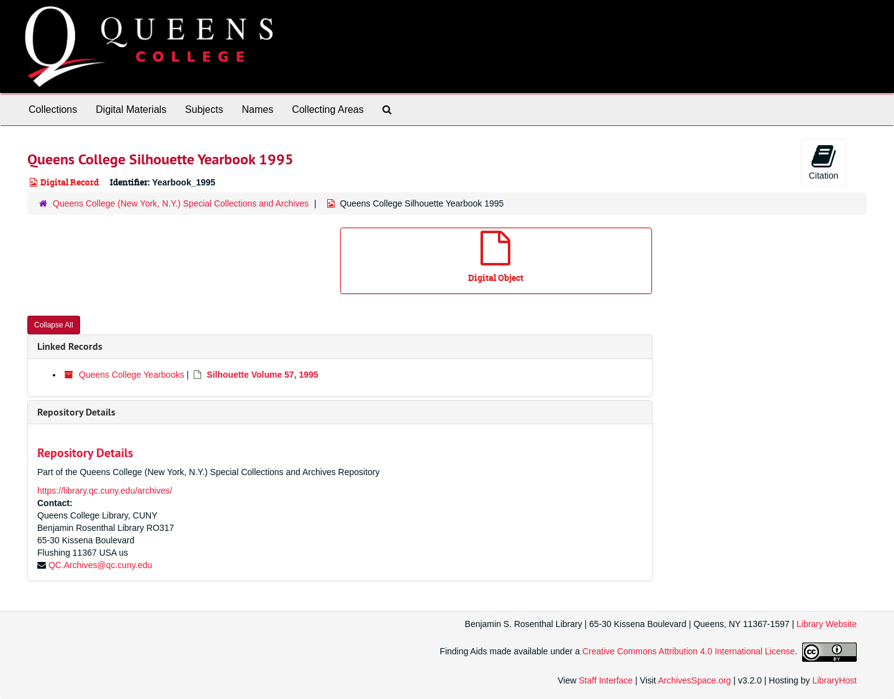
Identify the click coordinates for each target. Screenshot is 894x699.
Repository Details (76, 412)
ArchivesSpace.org (694, 680)
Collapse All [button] (53, 325)
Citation (823, 161)
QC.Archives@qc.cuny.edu (100, 565)
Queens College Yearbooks (131, 375)
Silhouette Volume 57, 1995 (262, 375)
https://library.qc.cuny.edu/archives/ (104, 491)
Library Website (827, 624)
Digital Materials (131, 109)
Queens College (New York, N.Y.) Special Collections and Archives (181, 203)
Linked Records (69, 346)
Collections (53, 109)
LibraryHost (834, 680)
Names (257, 109)
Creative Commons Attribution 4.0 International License (688, 651)
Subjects (204, 109)
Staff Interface (606, 680)
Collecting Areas (328, 109)
